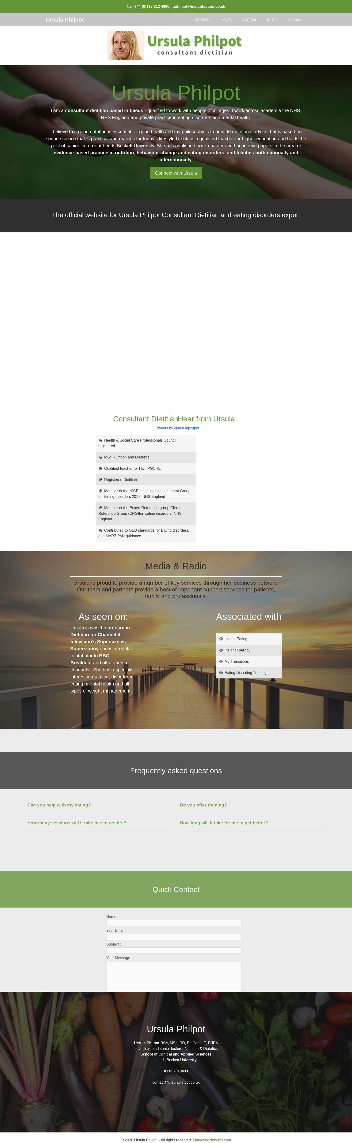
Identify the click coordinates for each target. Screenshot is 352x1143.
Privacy (294, 19)
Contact (249, 19)
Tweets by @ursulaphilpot (107, 428)
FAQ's (226, 19)
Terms (272, 19)
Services (202, 19)
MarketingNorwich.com (212, 1140)
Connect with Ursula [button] (176, 173)
